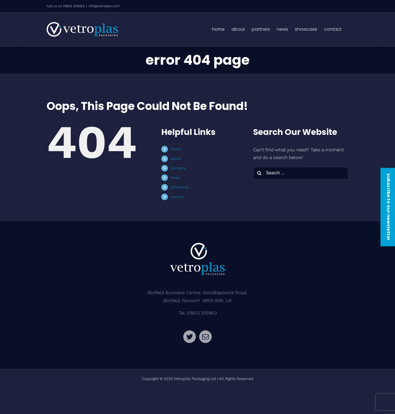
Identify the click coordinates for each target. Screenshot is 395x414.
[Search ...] (300, 173)
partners (178, 168)
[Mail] (205, 336)
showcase (179, 187)
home (176, 149)
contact (177, 196)
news (175, 177)
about (176, 158)
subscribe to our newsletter (388, 207)
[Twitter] (189, 336)
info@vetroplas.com (104, 6)
